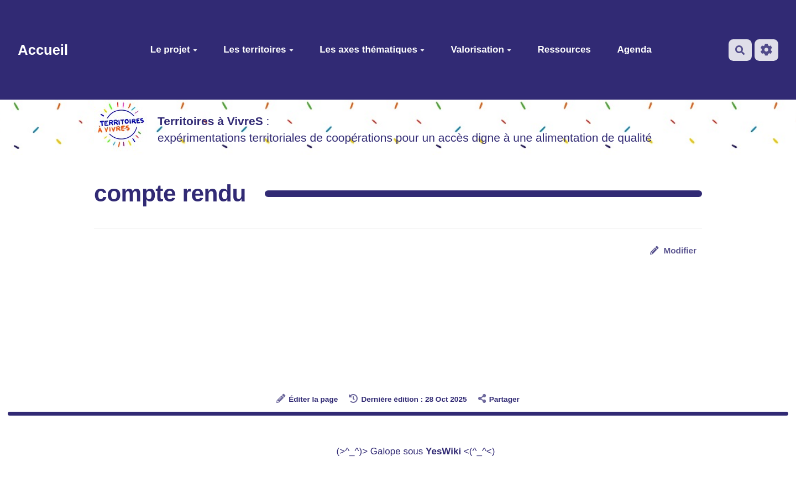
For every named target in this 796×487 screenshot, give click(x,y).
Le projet (173, 49)
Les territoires (258, 49)
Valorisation (481, 49)
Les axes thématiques (372, 49)
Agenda (634, 49)
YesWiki (443, 451)
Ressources (563, 49)
